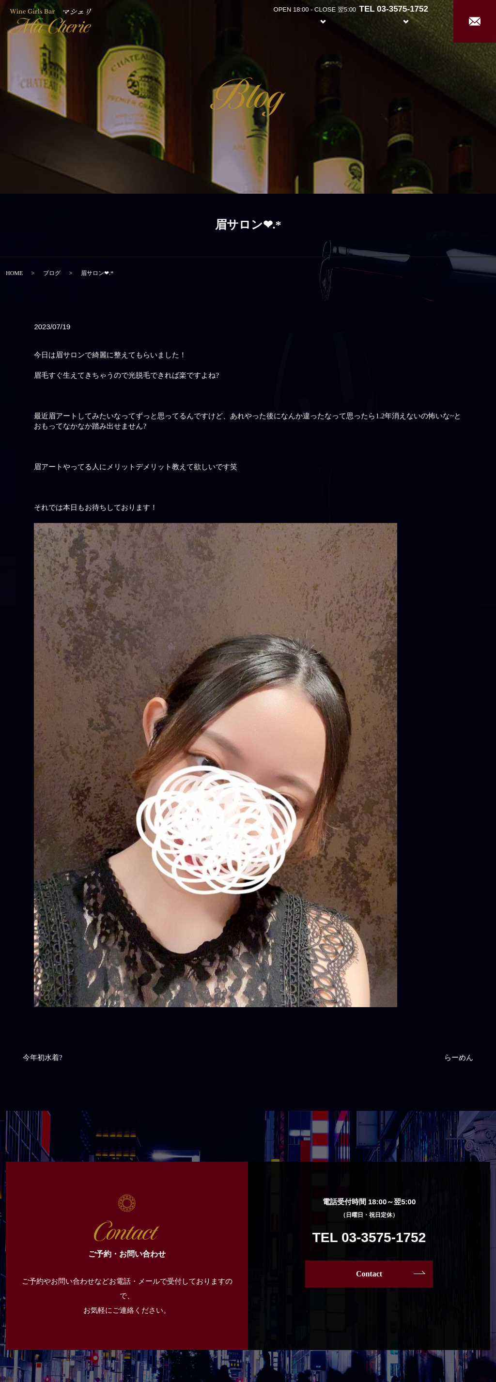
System (315, 20)
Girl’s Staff (361, 20)
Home (235, 20)
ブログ (52, 273)
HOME (14, 273)
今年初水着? (42, 1057)
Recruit (415, 20)
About (270, 20)
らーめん (458, 1057)
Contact (369, 1274)
